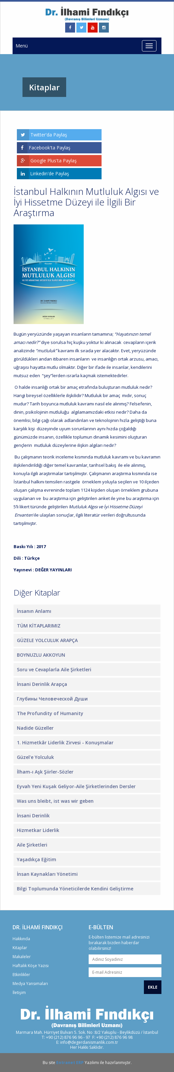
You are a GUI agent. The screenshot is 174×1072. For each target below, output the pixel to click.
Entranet (65, 1062)
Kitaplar (20, 947)
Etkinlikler (21, 974)
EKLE (152, 987)
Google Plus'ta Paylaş (47, 160)
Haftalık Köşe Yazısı (31, 965)
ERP (80, 1062)
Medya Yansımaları (30, 983)
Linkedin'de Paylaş (43, 173)
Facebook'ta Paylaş (43, 147)
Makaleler (22, 956)
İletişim (19, 992)
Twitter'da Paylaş (42, 134)
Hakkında (21, 939)
